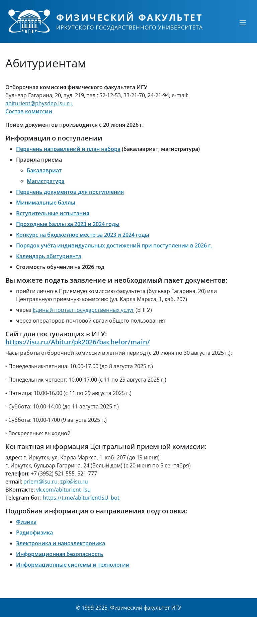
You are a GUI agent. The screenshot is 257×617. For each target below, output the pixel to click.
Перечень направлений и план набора (68, 149)
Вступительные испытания (52, 213)
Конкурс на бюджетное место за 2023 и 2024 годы (82, 234)
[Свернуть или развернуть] (243, 22)
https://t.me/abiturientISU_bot (81, 497)
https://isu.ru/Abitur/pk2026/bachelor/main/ (77, 341)
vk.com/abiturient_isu (63, 489)
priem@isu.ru (40, 481)
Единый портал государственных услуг (83, 310)
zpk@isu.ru (74, 481)
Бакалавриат (44, 170)
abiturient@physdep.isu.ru (39, 103)
